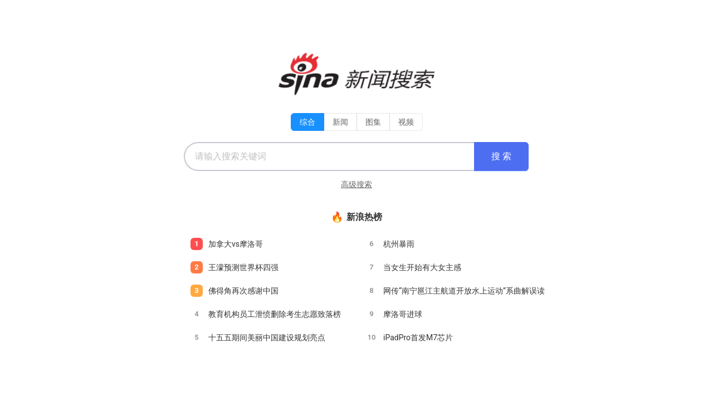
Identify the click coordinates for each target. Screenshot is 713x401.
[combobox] (329, 156)
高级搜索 (356, 184)
